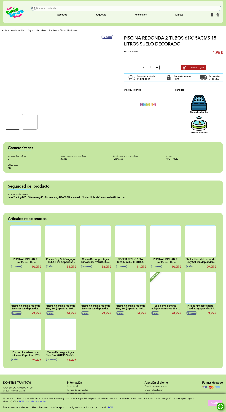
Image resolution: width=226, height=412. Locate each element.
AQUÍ (110, 407)
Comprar (196, 67)
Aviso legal (72, 386)
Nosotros (62, 14)
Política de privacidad (77, 389)
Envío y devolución (154, 389)
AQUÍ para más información (32, 401)
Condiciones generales (156, 386)
